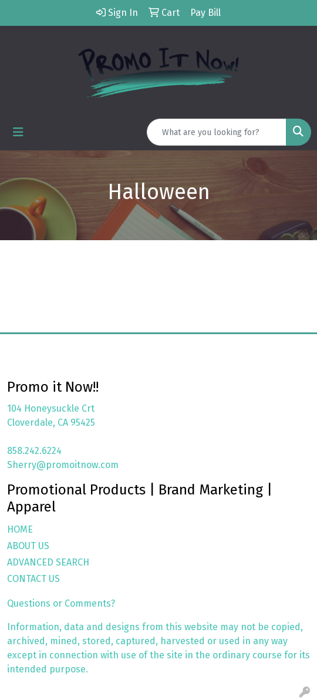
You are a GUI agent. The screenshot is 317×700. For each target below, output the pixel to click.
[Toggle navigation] (18, 132)
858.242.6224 (34, 450)
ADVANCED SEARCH (48, 562)
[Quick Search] (216, 132)
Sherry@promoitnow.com (63, 464)
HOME (20, 529)
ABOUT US (28, 545)
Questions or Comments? (61, 603)
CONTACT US (33, 578)
